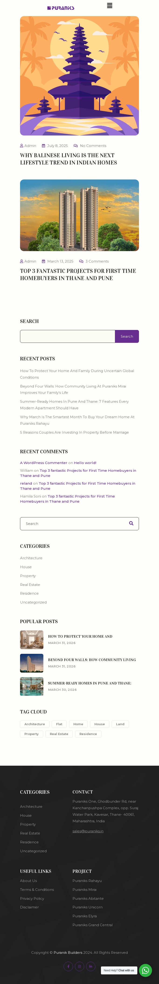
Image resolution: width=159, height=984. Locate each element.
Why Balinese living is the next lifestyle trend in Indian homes (68, 159)
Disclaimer (29, 907)
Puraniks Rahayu (87, 880)
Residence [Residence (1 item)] (88, 734)
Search (29, 321)
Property (28, 576)
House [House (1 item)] (99, 724)
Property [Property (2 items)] (31, 734)
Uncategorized (33, 602)
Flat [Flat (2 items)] (59, 724)
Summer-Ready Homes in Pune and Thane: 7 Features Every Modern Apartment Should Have (74, 404)
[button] (109, 5)
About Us (28, 880)
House (26, 567)
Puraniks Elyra (85, 916)
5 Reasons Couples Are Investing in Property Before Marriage (75, 432)
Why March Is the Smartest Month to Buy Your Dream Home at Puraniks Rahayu (77, 420)
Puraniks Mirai (85, 889)
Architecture (31, 558)
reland (26, 483)
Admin (30, 145)
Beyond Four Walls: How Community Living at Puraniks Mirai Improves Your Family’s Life (73, 389)
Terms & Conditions (37, 889)
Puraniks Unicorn (88, 907)
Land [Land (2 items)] (120, 724)
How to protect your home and (80, 636)
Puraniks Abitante (88, 898)
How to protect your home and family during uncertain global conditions (77, 374)
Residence (29, 593)
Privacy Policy (32, 898)
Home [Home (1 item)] (78, 724)
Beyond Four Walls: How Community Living (92, 660)
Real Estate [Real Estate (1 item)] (59, 734)
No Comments (93, 145)
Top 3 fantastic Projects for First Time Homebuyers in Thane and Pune (78, 274)
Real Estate (30, 584)
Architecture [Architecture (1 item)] (34, 724)
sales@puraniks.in (88, 831)
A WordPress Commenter (43, 463)
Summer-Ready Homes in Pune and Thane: (89, 683)
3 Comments (97, 261)
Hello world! (85, 463)
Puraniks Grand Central (93, 925)
